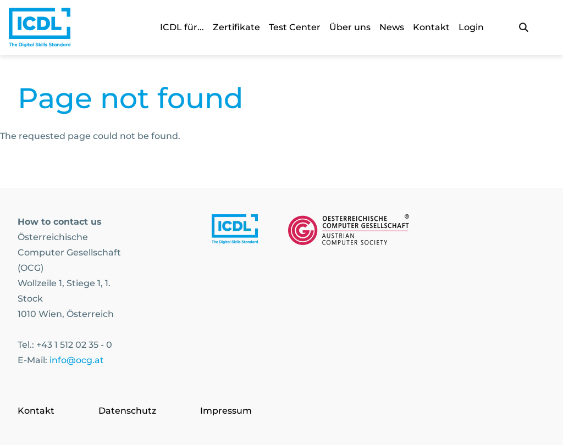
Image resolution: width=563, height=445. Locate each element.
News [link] (391, 27)
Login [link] (471, 27)
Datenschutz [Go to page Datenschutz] (127, 410)
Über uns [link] (350, 27)
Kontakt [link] (431, 27)
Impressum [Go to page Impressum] (226, 410)
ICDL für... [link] (182, 27)
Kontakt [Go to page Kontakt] (36, 410)
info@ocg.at (76, 360)
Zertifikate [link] (236, 27)
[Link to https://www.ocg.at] (348, 231)
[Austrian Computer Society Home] (39, 27)
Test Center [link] (295, 27)
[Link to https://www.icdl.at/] (234, 231)
